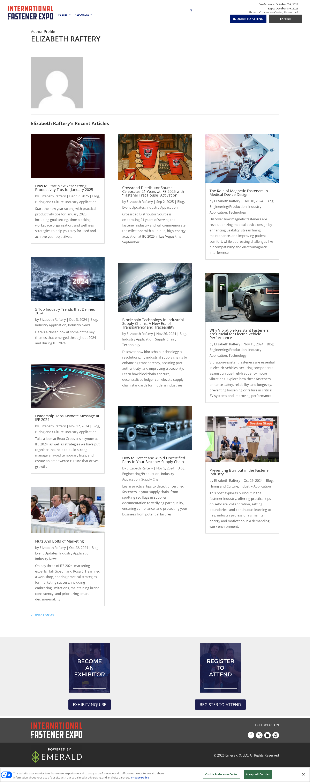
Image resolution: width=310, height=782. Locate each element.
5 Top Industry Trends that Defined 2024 (65, 311)
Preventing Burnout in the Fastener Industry (240, 472)
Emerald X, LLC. (237, 755)
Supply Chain (165, 339)
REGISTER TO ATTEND (220, 704)
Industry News (79, 325)
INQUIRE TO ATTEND (248, 19)
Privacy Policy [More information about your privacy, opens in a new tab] (140, 777)
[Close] (303, 774)
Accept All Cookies (257, 774)
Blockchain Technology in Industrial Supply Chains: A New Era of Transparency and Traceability (153, 323)
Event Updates (46, 553)
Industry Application (81, 202)
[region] (155, 774)
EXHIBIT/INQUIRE (89, 704)
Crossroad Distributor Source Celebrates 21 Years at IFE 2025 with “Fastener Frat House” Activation (153, 191)
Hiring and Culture (49, 202)
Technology (131, 345)
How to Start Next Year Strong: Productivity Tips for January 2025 (64, 187)
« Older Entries (42, 615)
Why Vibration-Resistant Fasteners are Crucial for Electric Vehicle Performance (239, 334)
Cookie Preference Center (221, 774)
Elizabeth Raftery (53, 196)
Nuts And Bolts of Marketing (59, 541)
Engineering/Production (140, 474)
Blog (95, 196)
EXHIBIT (286, 19)
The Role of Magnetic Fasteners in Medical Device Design (239, 192)
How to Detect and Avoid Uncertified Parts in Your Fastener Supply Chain (153, 459)
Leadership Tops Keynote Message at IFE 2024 (67, 417)
